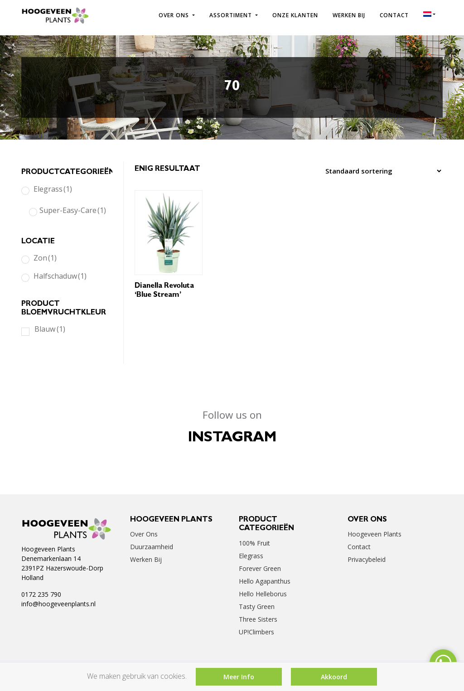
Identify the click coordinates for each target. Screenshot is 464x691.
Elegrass (53, 189)
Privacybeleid (367, 559)
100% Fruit (254, 543)
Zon (45, 258)
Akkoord (334, 676)
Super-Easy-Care (72, 210)
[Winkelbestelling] (381, 170)
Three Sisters (258, 619)
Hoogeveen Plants (374, 534)
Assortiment (231, 15)
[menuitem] (429, 14)
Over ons (175, 15)
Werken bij (349, 15)
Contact (394, 15)
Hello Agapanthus (264, 581)
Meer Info (238, 676)
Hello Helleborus (263, 594)
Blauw (49, 329)
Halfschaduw (60, 276)
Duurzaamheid (151, 546)
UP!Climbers (256, 632)
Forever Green (260, 568)
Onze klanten (295, 15)
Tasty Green (257, 606)
